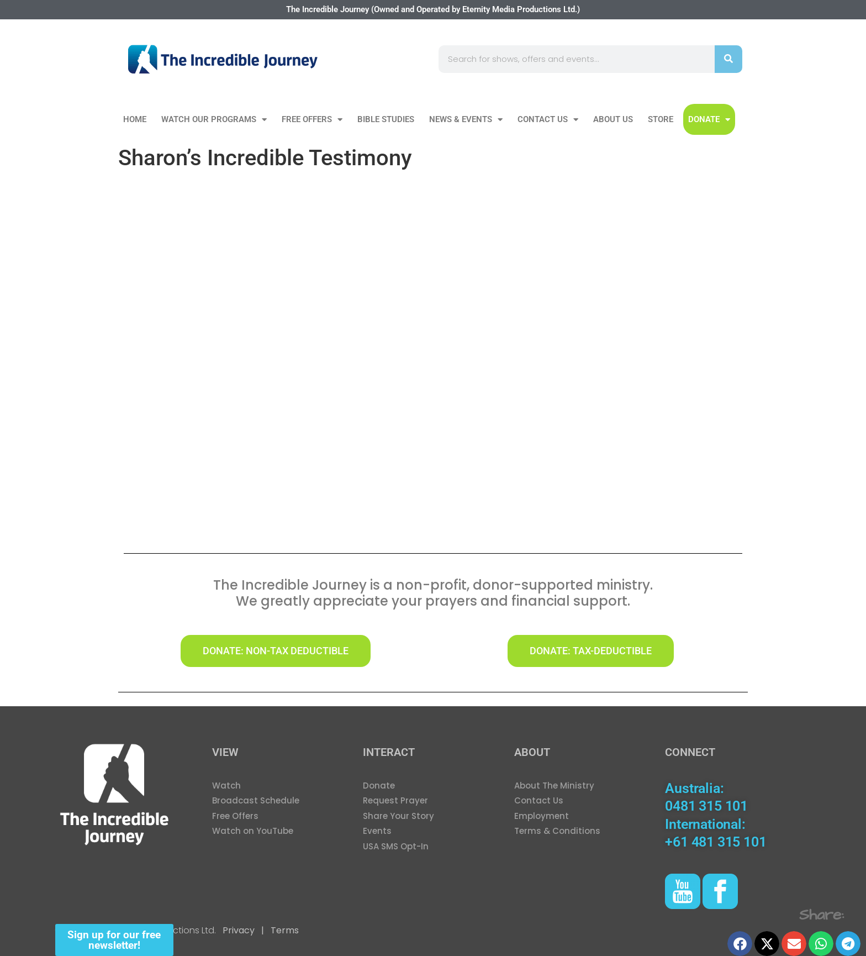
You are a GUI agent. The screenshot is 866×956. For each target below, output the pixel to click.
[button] (739, 943)
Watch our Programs (214, 119)
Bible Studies (385, 119)
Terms (283, 930)
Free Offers (312, 119)
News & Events (466, 119)
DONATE (709, 119)
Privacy (239, 930)
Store (660, 119)
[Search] (728, 59)
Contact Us (548, 119)
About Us (613, 119)
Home (134, 119)
